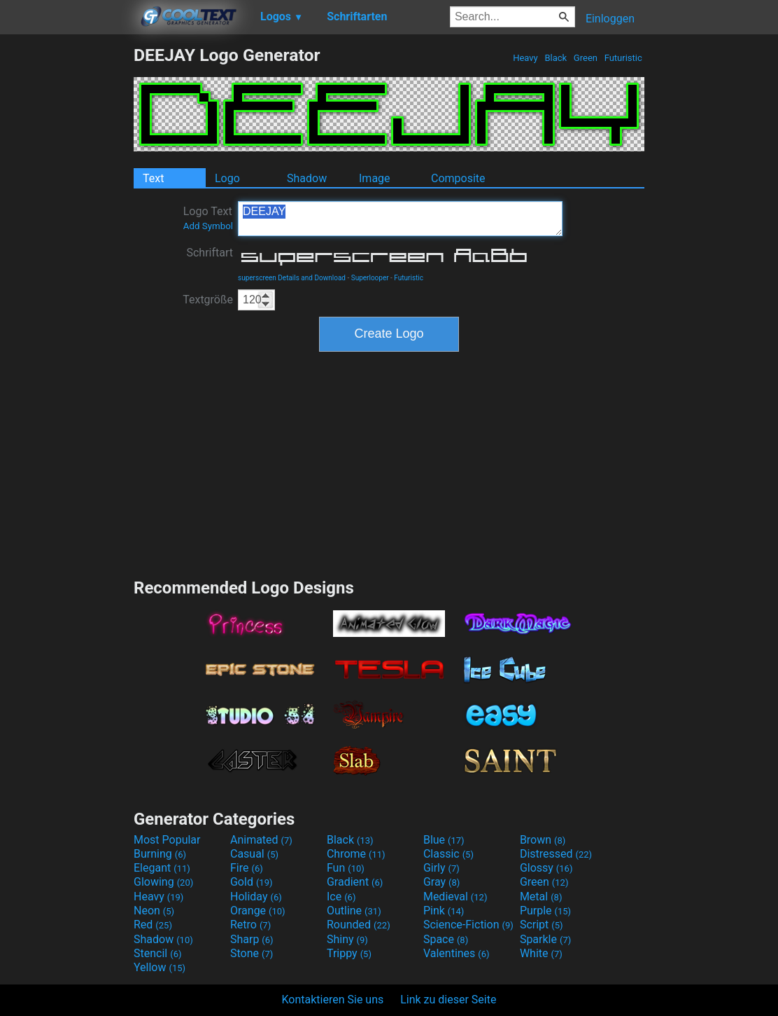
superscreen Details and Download (292, 278)
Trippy (349, 953)
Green (586, 58)
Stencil (157, 953)
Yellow (159, 967)
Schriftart (209, 252)
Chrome (356, 853)
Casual (254, 853)
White (541, 953)
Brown (542, 839)
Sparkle (545, 939)
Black (555, 58)
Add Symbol (208, 226)
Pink (444, 910)
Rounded (358, 924)
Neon (154, 910)
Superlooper (370, 278)
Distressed (556, 853)
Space (445, 939)
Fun (346, 867)
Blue (444, 839)
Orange (257, 910)
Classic (448, 853)
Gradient (355, 881)
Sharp (252, 939)
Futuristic (623, 58)
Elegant (162, 867)
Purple (545, 910)
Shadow (307, 178)
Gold (251, 881)
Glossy (546, 867)
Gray (441, 881)
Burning (160, 853)
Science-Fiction (468, 924)
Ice (341, 896)
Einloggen (610, 18)
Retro (250, 924)
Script (541, 924)
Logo (227, 178)
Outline (354, 910)
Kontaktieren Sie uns (333, 999)
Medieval (455, 896)
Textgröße (208, 299)
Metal (541, 896)
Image (374, 178)
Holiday (256, 896)
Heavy (525, 58)
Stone (251, 953)
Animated (261, 839)
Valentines (456, 953)
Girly (441, 867)
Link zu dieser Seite (448, 999)
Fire (246, 867)
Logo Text (208, 218)
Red (153, 924)
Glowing (163, 881)
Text (153, 178)
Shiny (347, 939)
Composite (458, 178)
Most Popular (167, 839)
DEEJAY (400, 218)
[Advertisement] (66, 255)
